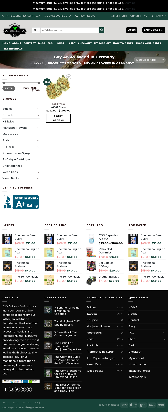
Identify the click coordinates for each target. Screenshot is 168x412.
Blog (124, 16)
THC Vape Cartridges (16, 159)
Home (38, 63)
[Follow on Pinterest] (29, 389)
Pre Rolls (8, 146)
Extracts (7, 115)
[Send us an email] (23, 389)
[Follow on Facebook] (5, 389)
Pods (6, 140)
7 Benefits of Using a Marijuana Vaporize (67, 310)
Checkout (85, 43)
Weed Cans (10, 172)
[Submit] (101, 30)
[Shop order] (150, 60)
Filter (9, 88)
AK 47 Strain (58, 107)
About (114, 16)
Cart (72, 43)
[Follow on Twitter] (17, 389)
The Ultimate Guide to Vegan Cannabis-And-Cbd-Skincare (67, 360)
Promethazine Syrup (16, 153)
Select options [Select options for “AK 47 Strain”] (58, 118)
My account (102, 43)
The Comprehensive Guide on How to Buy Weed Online (67, 374)
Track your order (148, 43)
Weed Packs (10, 178)
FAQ (145, 16)
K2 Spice (8, 121)
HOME (6, 43)
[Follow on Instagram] (11, 389)
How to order (123, 43)
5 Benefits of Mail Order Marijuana (65, 334)
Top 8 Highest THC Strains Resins (67, 323)
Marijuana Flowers (14, 127)
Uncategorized (12, 165)
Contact (134, 16)
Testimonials (13, 49)
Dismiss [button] (130, 2)
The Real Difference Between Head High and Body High (67, 387)
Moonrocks (10, 134)
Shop (61, 43)
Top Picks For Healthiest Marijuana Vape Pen (67, 346)
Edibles (7, 108)
